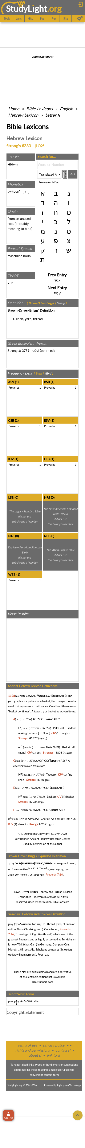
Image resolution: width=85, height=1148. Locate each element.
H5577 (33, 738)
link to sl (53, 1055)
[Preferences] (80, 18)
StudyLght (26, 8)
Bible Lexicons (39, 108)
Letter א (52, 114)
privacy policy (54, 1045)
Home (13, 108)
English (66, 108)
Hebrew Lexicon (23, 114)
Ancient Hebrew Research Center (50, 838)
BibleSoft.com (61, 902)
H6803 (57, 752)
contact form (51, 1074)
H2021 (43, 824)
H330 (40, 779)
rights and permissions (32, 1050)
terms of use (27, 1045)
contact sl (63, 1050)
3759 (25, 350)
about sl (35, 1055)
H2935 (33, 802)
